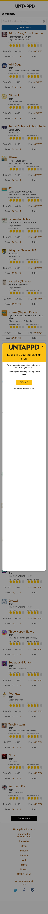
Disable (24, 382)
